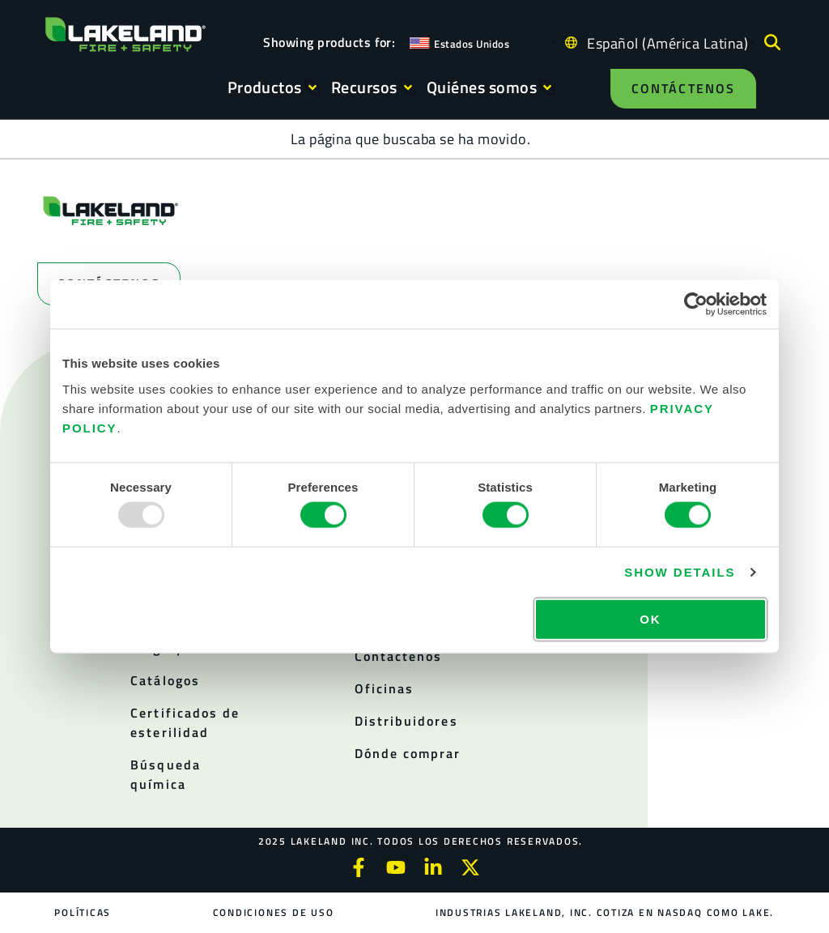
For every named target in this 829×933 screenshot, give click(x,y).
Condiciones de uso (273, 912)
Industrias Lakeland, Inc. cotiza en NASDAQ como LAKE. (605, 912)
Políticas (83, 912)
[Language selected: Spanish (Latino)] (663, 42)
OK (650, 618)
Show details (679, 572)
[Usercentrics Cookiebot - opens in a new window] (696, 304)
